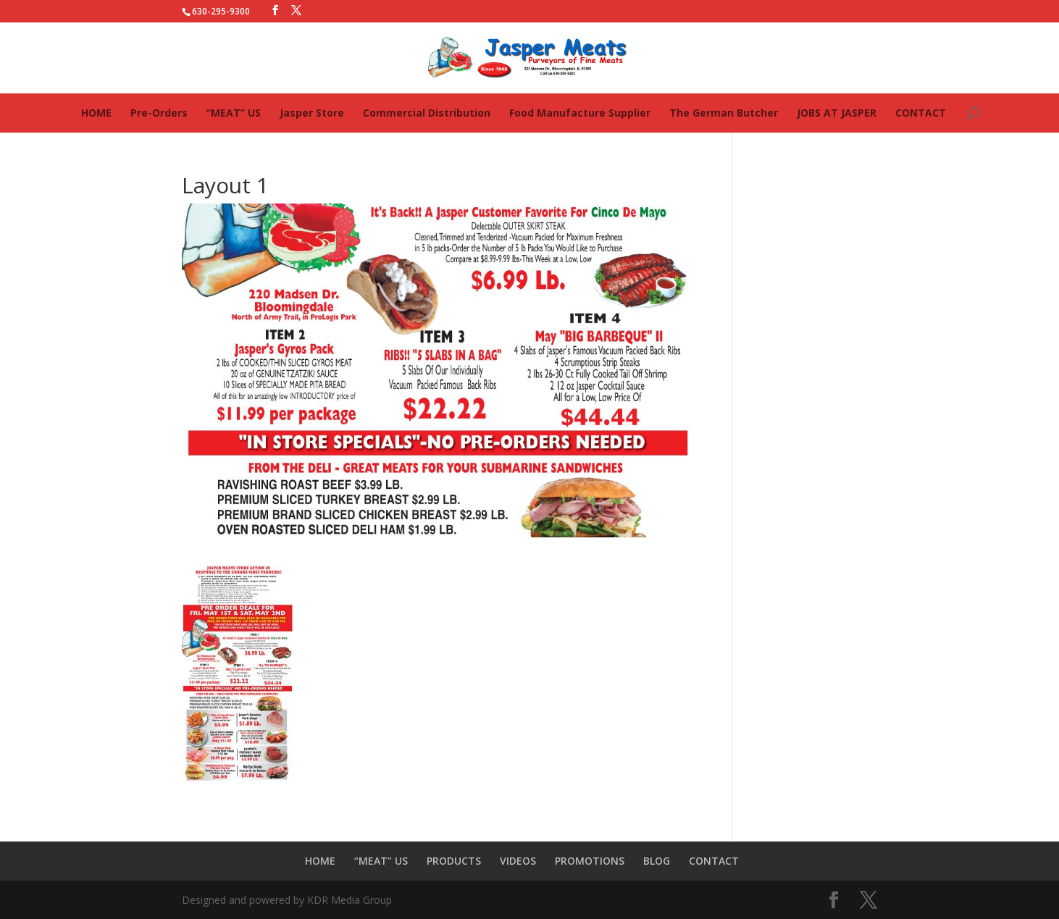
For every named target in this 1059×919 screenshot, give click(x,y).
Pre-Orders (159, 112)
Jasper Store (312, 112)
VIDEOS (518, 861)
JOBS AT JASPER (836, 112)
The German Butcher (723, 112)
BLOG (656, 861)
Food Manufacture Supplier (579, 112)
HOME (96, 112)
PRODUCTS (454, 861)
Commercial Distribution (426, 112)
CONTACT (920, 112)
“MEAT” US (233, 112)
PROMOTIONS (589, 861)
